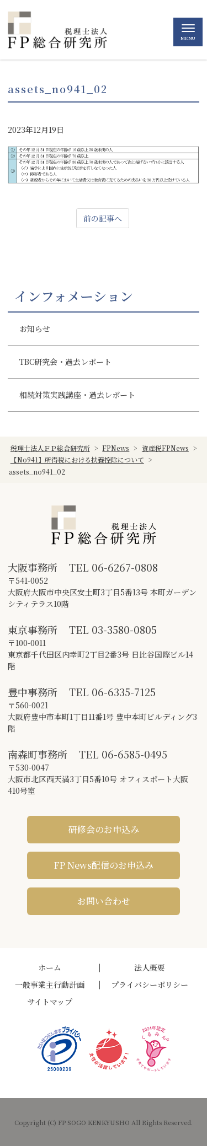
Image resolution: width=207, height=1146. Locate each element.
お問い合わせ (103, 901)
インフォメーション (73, 296)
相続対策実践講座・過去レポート (77, 394)
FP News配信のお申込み (103, 865)
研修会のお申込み (103, 829)
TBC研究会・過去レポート (65, 361)
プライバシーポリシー (149, 984)
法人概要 (149, 967)
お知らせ (34, 328)
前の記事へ (102, 218)
